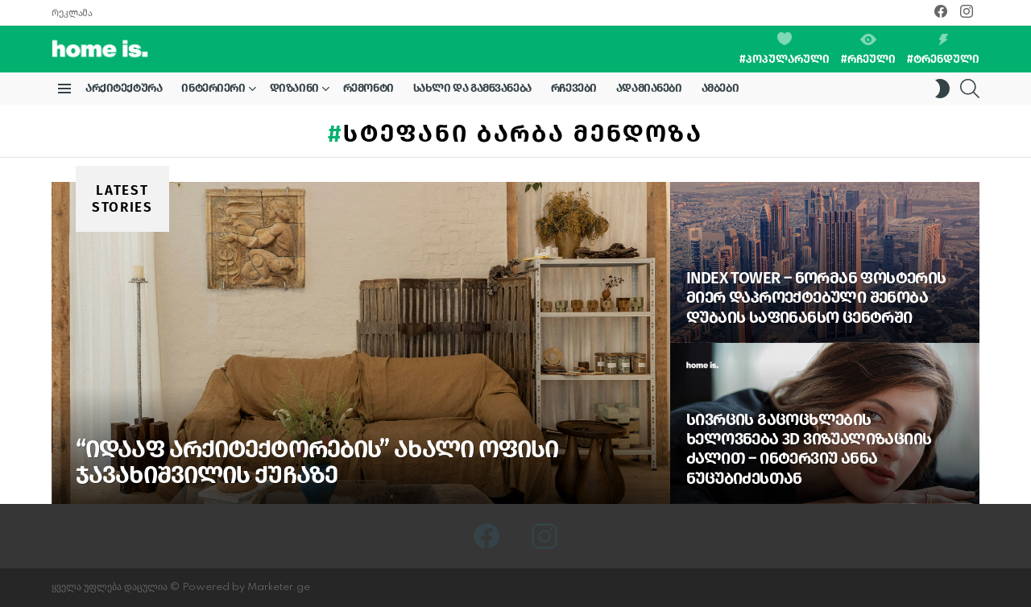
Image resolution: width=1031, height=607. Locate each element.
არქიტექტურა (123, 88)
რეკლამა (72, 13)
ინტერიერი (213, 91)
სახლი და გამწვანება (472, 88)
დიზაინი (294, 91)
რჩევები (574, 88)
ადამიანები (649, 88)
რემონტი (368, 88)
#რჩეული (868, 50)
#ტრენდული (943, 50)
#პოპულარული (784, 49)
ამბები (720, 88)
